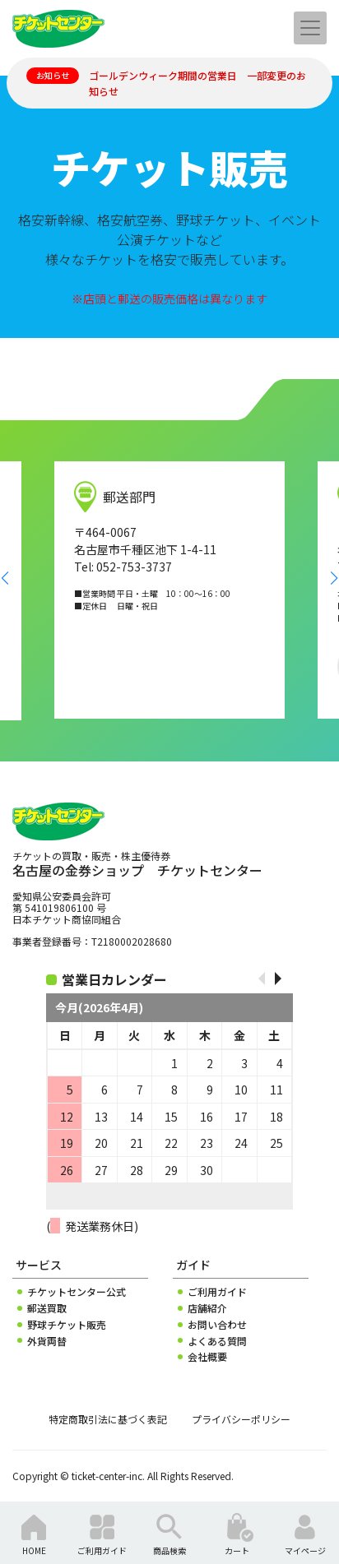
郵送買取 (47, 1308)
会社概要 (207, 1357)
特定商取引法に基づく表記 (108, 1419)
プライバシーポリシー (241, 1419)
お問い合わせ (217, 1324)
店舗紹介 (207, 1308)
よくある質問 (217, 1341)
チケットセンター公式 (76, 1292)
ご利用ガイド (217, 1292)
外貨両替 (47, 1341)
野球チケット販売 (66, 1324)
